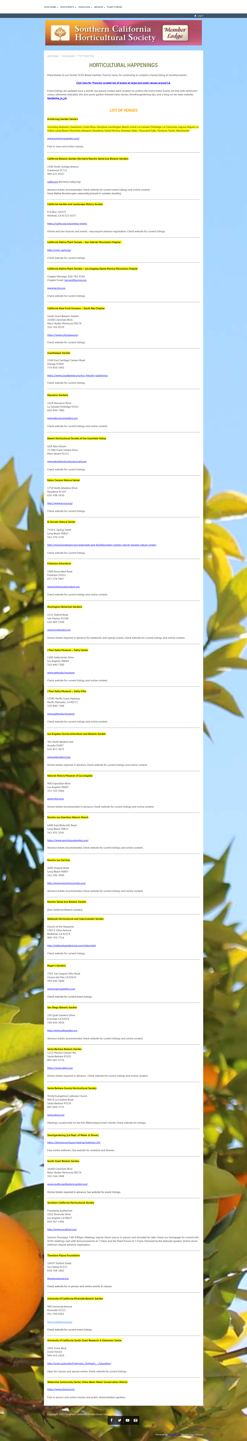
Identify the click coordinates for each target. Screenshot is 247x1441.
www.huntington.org (59, 629)
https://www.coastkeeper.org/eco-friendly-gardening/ (77, 375)
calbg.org (52, 181)
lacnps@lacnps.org (76, 280)
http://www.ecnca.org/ (60, 503)
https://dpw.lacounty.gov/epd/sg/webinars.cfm (73, 1142)
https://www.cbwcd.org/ (61, 1389)
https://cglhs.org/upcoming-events (67, 223)
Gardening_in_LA (57, 98)
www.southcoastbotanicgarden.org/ (67, 1184)
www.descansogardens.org (62, 418)
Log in (200, 15)
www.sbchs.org (55, 1115)
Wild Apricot (174, 1434)
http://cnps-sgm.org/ (59, 250)
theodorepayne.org (58, 1278)
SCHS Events (68, 55)
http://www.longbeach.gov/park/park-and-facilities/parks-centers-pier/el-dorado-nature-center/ (101, 544)
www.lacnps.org (56, 288)
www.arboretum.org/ (59, 757)
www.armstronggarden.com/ (63, 138)
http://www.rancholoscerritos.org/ (66, 883)
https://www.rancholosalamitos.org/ (67, 840)
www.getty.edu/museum (61, 672)
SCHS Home (53, 55)
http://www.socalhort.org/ (62, 1229)
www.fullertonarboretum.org (63, 586)
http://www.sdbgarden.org (62, 1030)
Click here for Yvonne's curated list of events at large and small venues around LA (123, 82)
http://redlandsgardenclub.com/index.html (71, 945)
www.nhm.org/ (55, 798)
